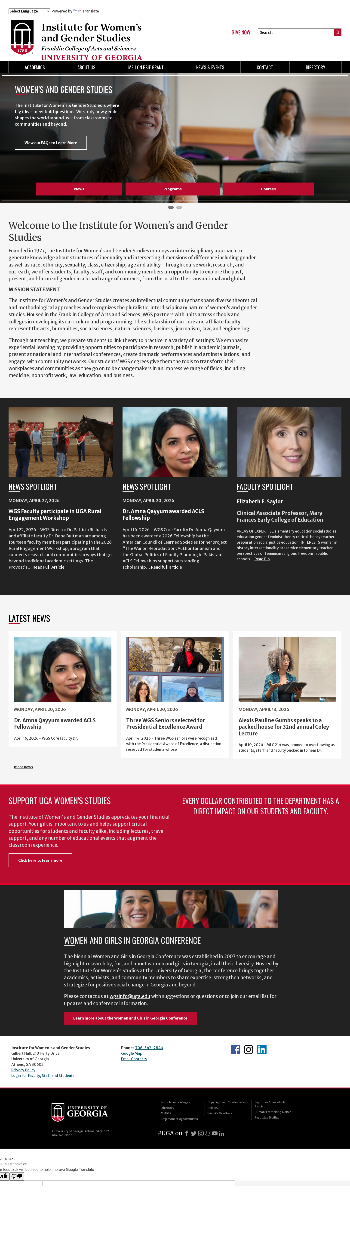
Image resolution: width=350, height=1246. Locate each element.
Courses (268, 189)
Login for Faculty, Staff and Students (42, 1075)
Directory (315, 67)
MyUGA (166, 1113)
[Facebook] (187, 1133)
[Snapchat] (208, 1133)
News (79, 189)
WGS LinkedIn (262, 1049)
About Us (86, 67)
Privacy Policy (23, 1070)
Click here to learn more (40, 860)
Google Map (131, 1053)
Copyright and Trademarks (227, 1102)
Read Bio (262, 559)
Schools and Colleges (175, 1102)
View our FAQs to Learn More (51, 143)
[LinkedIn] (221, 1133)
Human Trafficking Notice (273, 1112)
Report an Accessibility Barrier (270, 1104)
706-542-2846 (149, 1047)
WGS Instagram (248, 1049)
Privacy (213, 1108)
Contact (265, 67)
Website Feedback (220, 1113)
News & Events (210, 67)
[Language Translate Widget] (29, 11)
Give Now (241, 32)
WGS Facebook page (235, 1049)
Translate (86, 11)
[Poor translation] (16, 1176)
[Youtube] (215, 1133)
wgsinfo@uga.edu (130, 996)
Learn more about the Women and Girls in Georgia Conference (130, 1018)
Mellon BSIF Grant (146, 67)
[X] (193, 1133)
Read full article (166, 567)
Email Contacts (134, 1059)
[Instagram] (201, 1133)
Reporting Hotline (267, 1117)
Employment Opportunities (179, 1119)
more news (23, 767)
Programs (172, 189)
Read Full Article (48, 567)
